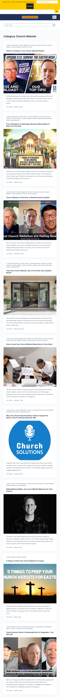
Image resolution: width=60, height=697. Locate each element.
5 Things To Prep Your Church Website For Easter (25, 561)
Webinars (30, 628)
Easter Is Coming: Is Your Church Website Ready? (25, 51)
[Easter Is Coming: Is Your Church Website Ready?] (30, 73)
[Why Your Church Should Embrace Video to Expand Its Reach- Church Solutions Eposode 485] (30, 440)
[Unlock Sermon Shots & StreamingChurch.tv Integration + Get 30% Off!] (30, 657)
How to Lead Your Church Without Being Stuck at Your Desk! (29, 344)
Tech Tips (29, 47)
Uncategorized (32, 194)
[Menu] (54, 17)
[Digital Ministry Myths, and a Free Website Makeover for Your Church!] (30, 514)
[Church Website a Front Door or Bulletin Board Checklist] (30, 220)
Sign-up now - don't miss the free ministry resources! (19, 2)
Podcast (24, 194)
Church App (9, 338)
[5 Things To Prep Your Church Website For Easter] (30, 583)
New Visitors (42, 118)
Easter (24, 47)
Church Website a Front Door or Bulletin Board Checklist (27, 197)
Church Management (20, 338)
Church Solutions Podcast (38, 45)
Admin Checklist (11, 192)
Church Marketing (24, 45)
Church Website (16, 118)
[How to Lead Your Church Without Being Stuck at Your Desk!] (30, 367)
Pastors (24, 340)
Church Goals (23, 116)
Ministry (35, 118)
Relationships (15, 120)
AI (6, 263)
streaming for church (13, 412)
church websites (16, 47)
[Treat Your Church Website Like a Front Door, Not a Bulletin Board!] (30, 295)
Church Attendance (12, 45)
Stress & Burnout (42, 340)
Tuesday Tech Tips (21, 628)
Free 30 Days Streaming (30, 17)
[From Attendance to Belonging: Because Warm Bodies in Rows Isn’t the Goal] (30, 149)
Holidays (23, 557)
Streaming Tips (40, 627)
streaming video (25, 412)
